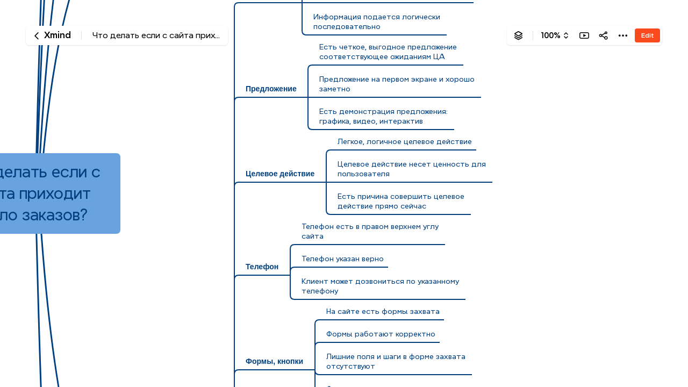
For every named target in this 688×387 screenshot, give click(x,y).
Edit (647, 35)
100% (551, 35)
